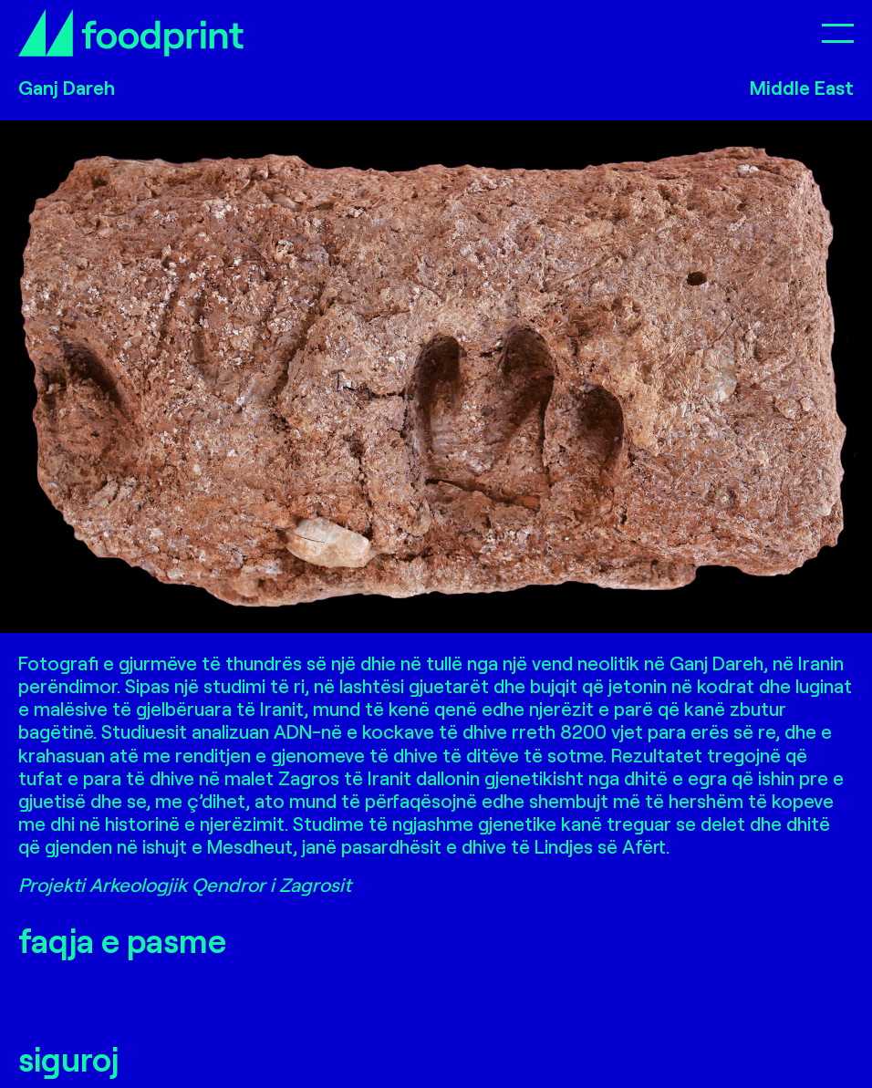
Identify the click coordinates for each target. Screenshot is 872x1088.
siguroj (68, 1058)
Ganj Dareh (66, 87)
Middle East (802, 87)
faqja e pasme (122, 939)
